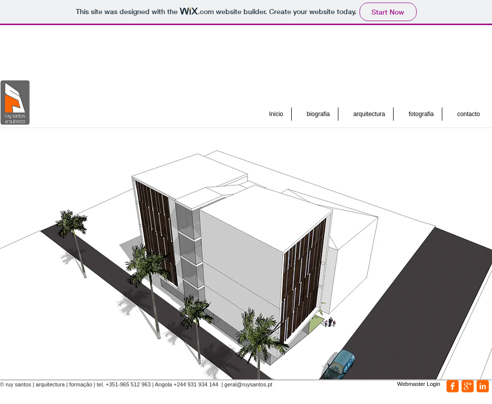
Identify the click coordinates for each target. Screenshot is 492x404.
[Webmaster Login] (418, 384)
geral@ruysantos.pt (248, 384)
